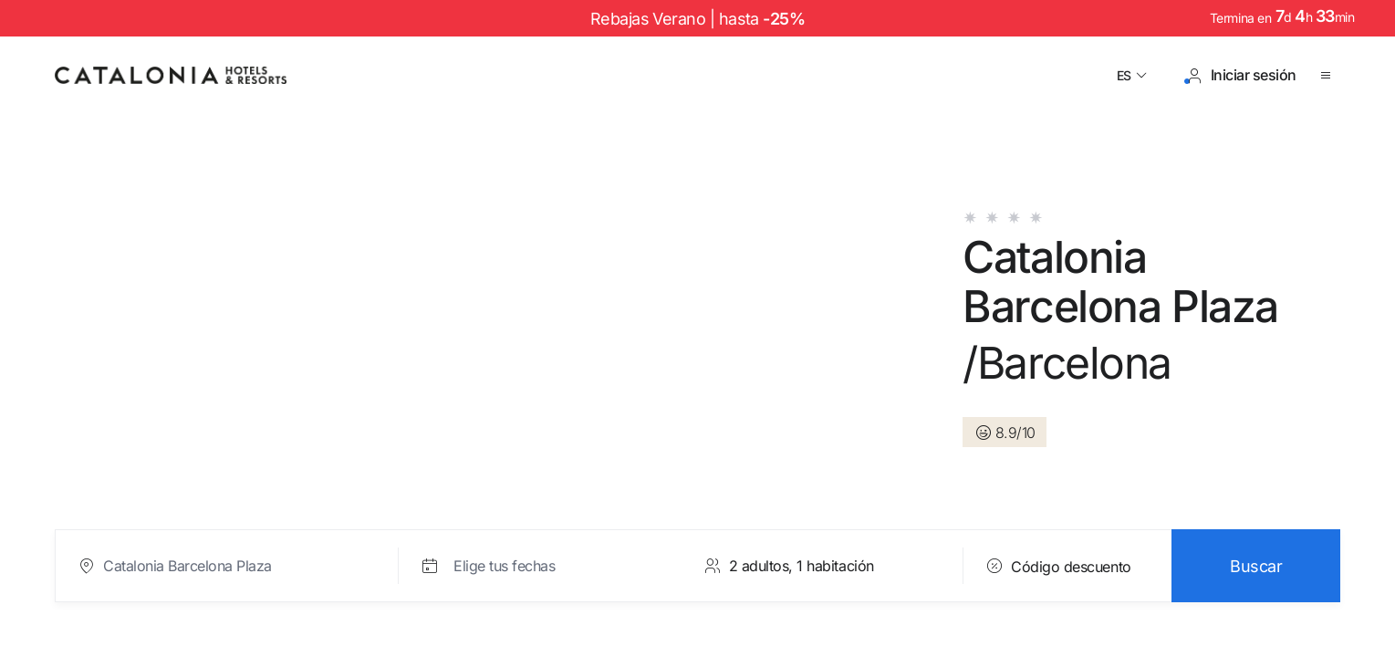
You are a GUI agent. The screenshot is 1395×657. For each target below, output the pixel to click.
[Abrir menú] (1329, 76)
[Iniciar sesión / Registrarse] (1240, 76)
